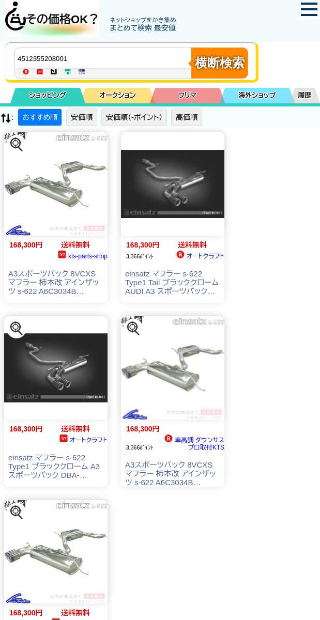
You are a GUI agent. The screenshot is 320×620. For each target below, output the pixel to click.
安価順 (82, 117)
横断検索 (220, 63)
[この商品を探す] (16, 144)
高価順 (186, 117)
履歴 (305, 95)
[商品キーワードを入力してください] (105, 58)
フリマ (187, 95)
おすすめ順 (39, 117)
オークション (117, 95)
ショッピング (47, 95)
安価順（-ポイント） (134, 117)
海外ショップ (257, 95)
